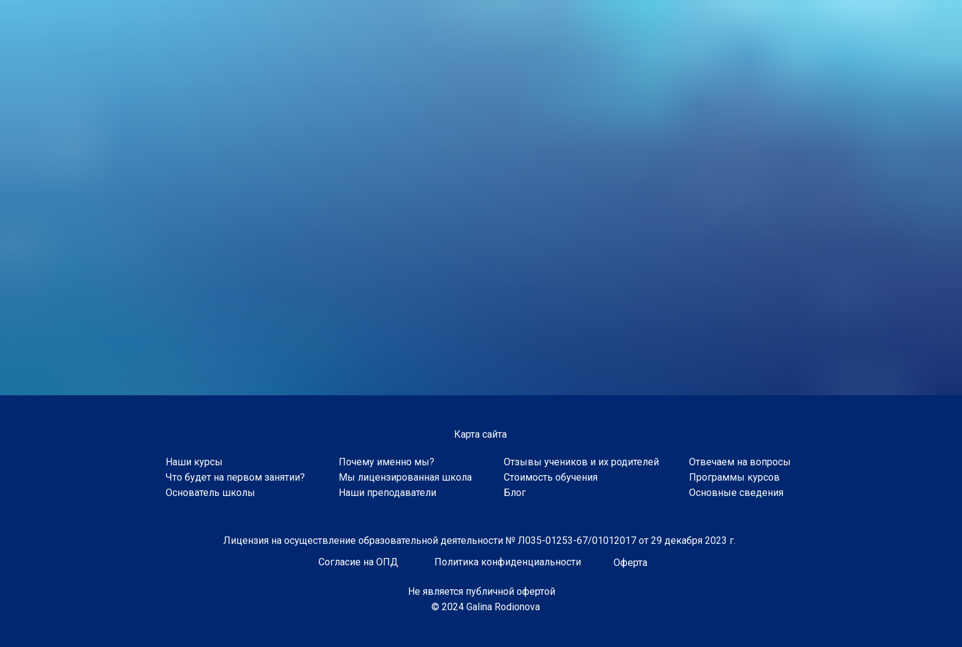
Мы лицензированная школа (405, 477)
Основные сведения (736, 492)
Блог (515, 492)
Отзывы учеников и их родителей (581, 462)
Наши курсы (194, 462)
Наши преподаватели (387, 492)
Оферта (630, 562)
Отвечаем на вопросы (740, 462)
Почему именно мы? (386, 462)
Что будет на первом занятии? (235, 477)
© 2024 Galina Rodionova (485, 607)
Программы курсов (734, 477)
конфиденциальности (531, 562)
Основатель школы (210, 492)
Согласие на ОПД (358, 562)
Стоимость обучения (551, 477)
